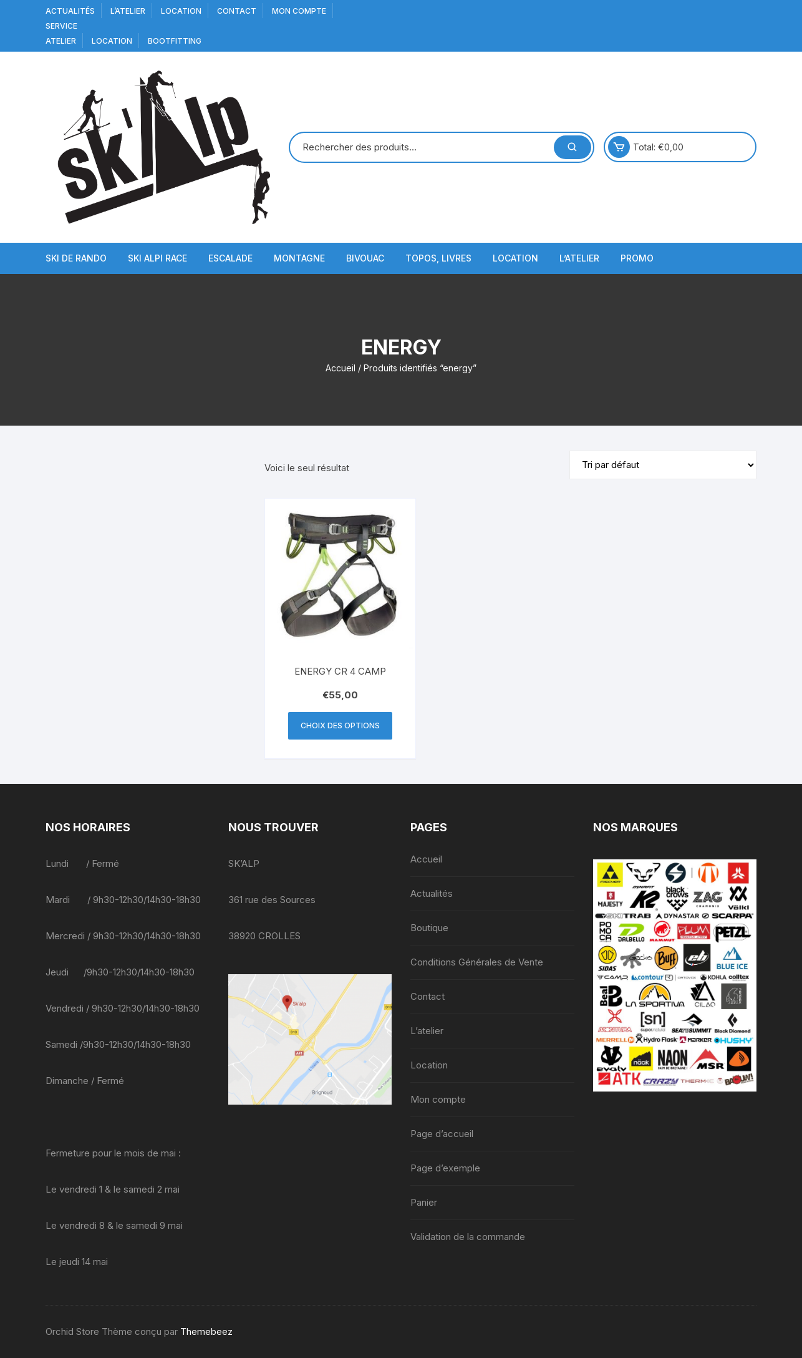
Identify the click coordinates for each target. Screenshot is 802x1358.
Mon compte (299, 11)
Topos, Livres (438, 258)
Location (181, 11)
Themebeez (206, 1331)
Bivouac (365, 258)
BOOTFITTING (174, 41)
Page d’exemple (445, 1168)
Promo (637, 258)
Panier (423, 1202)
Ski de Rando (76, 258)
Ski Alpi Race (157, 258)
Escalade (230, 258)
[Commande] (662, 465)
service (61, 26)
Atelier (61, 41)
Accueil (340, 368)
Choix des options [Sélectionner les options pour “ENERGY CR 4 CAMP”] (340, 725)
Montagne (299, 258)
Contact (236, 11)
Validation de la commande (467, 1237)
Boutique (429, 928)
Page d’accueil (441, 1134)
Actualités (70, 11)
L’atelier (127, 11)
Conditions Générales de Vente (476, 962)
